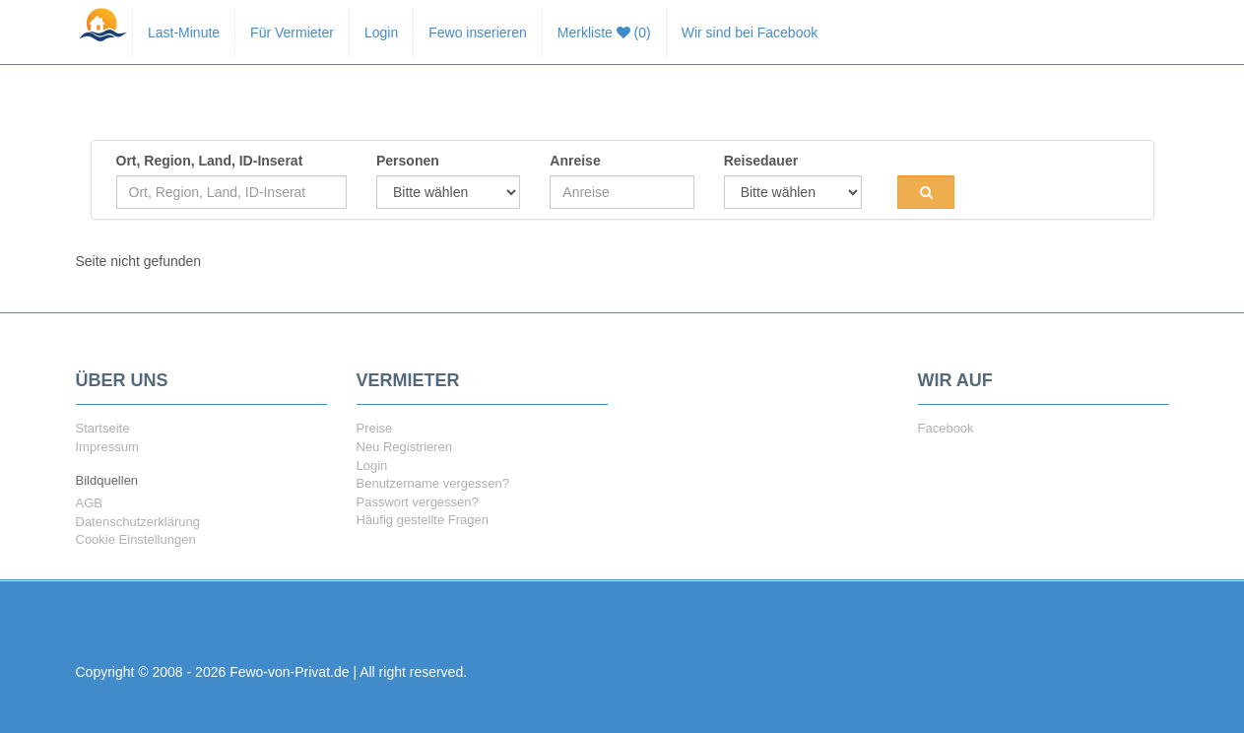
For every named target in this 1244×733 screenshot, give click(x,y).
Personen (407, 160)
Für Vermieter (292, 32)
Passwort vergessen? (418, 502)
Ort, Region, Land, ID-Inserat (209, 160)
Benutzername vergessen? (433, 483)
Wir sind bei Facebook (750, 32)
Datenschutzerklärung (138, 521)
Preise (375, 428)
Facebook (946, 428)
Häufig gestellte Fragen (423, 519)
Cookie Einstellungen (136, 539)
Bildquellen (107, 480)
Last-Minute (184, 32)
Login (381, 32)
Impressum (107, 446)
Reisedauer (761, 160)
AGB (89, 503)
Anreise (575, 160)
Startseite (103, 428)
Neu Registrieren (405, 446)
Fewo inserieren (477, 32)
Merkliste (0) (604, 32)
